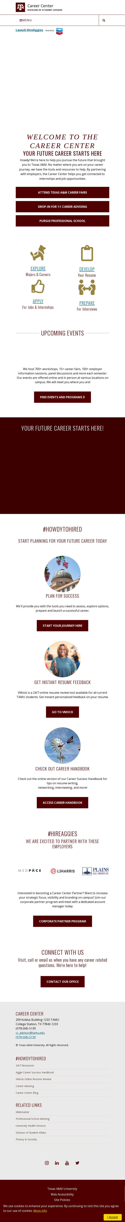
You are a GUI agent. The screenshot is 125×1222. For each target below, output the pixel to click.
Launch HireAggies (29, 30)
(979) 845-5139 (26, 1037)
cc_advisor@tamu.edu (30, 1033)
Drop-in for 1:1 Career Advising (62, 207)
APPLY (38, 301)
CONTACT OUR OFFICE (63, 982)
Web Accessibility (62, 1194)
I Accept (112, 1217)
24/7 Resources (25, 1065)
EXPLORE (38, 268)
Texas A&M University (62, 1189)
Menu (26, 20)
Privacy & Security (26, 1139)
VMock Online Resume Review (33, 1079)
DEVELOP (87, 269)
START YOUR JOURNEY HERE (62, 626)
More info (40, 1211)
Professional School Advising (32, 1118)
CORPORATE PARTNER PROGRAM (62, 921)
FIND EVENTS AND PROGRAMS (62, 397)
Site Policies (62, 1200)
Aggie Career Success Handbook (35, 1072)
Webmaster (22, 1112)
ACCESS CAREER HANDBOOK (62, 803)
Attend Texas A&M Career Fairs (62, 192)
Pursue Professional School (62, 221)
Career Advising (25, 1086)
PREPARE (87, 302)
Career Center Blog (27, 1092)
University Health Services (31, 1125)
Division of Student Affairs (31, 1132)
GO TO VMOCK (62, 712)
